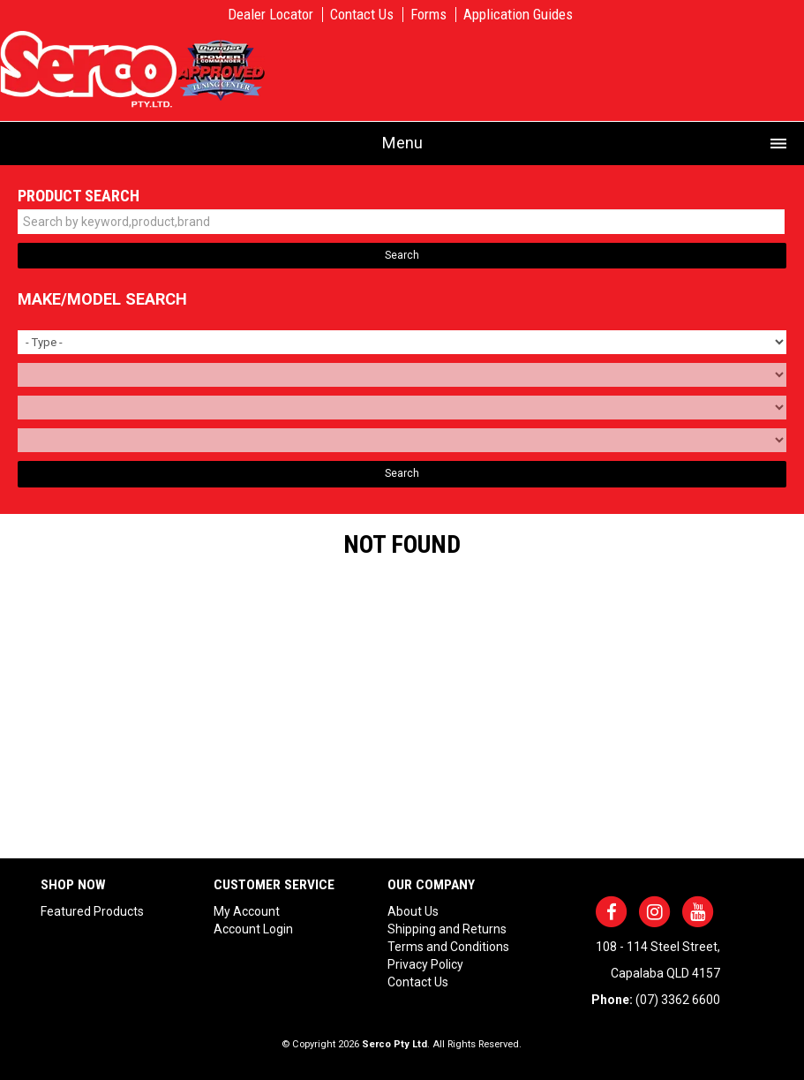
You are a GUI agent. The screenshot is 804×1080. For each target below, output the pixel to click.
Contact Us (362, 14)
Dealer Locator (270, 14)
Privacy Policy (425, 964)
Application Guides (518, 14)
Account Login (253, 929)
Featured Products (92, 911)
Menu (402, 142)
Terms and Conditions (448, 947)
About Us (413, 911)
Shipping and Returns (447, 929)
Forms (428, 14)
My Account (247, 911)
